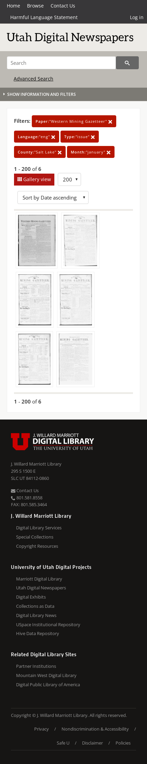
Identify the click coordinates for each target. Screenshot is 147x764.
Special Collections (34, 537)
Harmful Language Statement (44, 17)
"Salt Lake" (40, 152)
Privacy (41, 729)
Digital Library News (36, 615)
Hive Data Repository (37, 633)
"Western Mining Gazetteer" (74, 121)
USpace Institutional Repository (48, 624)
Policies (123, 743)
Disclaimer (92, 743)
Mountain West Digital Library (46, 675)
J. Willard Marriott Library (36, 464)
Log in (137, 17)
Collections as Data (35, 606)
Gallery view (36, 179)
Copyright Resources (37, 546)
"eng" (36, 136)
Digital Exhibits (31, 597)
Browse (35, 5)
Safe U (63, 743)
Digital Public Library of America (48, 684)
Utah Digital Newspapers (41, 588)
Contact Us (63, 5)
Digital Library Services (39, 528)
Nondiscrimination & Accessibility (95, 729)
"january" (91, 152)
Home (13, 5)
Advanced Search (33, 78)
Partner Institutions (36, 666)
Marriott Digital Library (39, 579)
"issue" (79, 136)
